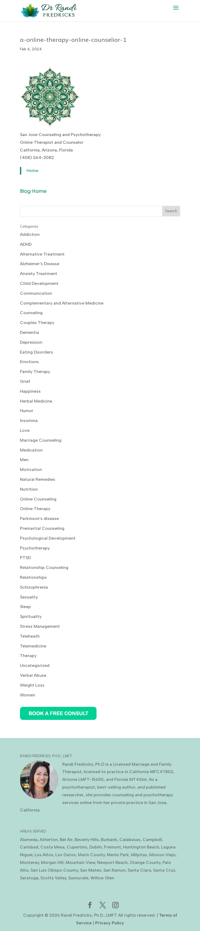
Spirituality (30, 616)
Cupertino (77, 847)
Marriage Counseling (40, 440)
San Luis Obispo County (54, 870)
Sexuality (29, 597)
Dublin (95, 847)
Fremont (112, 847)
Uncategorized (34, 665)
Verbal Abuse (33, 675)
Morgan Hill (52, 862)
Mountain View (80, 862)
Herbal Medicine (36, 401)
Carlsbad (29, 847)
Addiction (30, 234)
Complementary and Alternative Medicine (61, 303)
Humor (26, 410)
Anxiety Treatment (38, 273)
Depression (31, 342)
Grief (25, 381)
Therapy (28, 655)
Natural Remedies (37, 479)
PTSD (25, 557)
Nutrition (29, 489)
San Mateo (90, 870)
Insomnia (29, 420)
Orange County (145, 862)
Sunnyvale (78, 877)
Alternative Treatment (42, 254)
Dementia (29, 332)
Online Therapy (35, 508)
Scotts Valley (53, 877)
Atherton (49, 839)
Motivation (31, 469)
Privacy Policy (109, 922)
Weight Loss (32, 685)
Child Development (39, 283)
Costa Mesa (52, 847)
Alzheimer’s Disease (39, 263)
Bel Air (66, 839)
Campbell (152, 839)
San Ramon (114, 870)
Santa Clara (139, 870)
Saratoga (29, 877)
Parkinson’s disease (39, 518)
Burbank (109, 839)
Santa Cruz (164, 870)
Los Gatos (65, 854)
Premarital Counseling (42, 528)
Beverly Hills (87, 839)
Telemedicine (33, 646)
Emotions (29, 361)
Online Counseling (38, 499)
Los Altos (44, 854)
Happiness (30, 391)
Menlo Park (118, 854)
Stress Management (40, 626)
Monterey (29, 862)
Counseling (31, 312)
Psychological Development (48, 538)
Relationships (33, 577)
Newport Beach (112, 862)
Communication (36, 293)
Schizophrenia (34, 587)
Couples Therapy (37, 322)
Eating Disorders (36, 352)
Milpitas (139, 854)
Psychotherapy (35, 548)
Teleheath (30, 636)
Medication (31, 450)
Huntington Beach (141, 847)
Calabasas (129, 839)
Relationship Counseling (44, 567)
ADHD (26, 244)
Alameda (29, 839)
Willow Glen (102, 877)
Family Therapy (35, 371)
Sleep (25, 606)
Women (27, 695)
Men (24, 459)
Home (32, 170)
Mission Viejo (162, 854)
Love (25, 430)
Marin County (91, 854)
